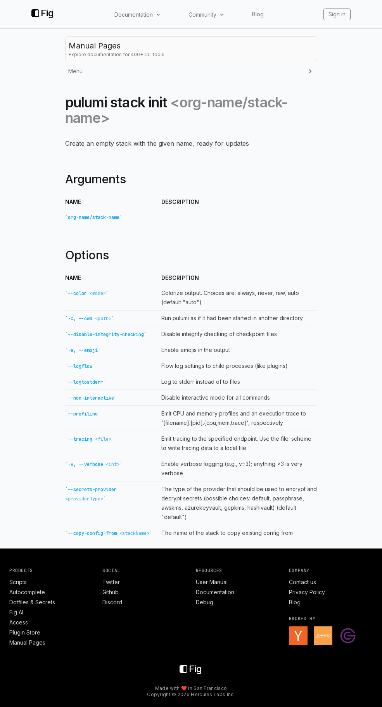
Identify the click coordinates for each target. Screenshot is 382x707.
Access (18, 622)
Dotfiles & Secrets (32, 602)
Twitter (111, 582)
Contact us (302, 582)
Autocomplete (27, 592)
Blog (258, 14)
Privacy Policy (307, 592)
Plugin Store (24, 632)
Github (110, 592)
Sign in (337, 14)
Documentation (215, 592)
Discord (112, 602)
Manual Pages (27, 642)
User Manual (212, 582)
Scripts (18, 582)
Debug (204, 602)
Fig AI (16, 612)
